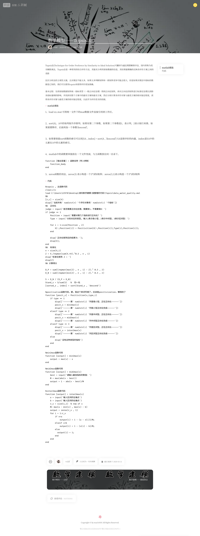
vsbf (55, 47)
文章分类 (113, 5)
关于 (181, 5)
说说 (170, 5)
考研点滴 (142, 5)
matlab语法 (167, 67)
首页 (90, 5)
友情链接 (157, 5)
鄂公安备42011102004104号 (90, 528)
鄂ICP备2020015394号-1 (110, 528)
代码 (164, 70)
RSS (101, 5)
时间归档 (127, 5)
